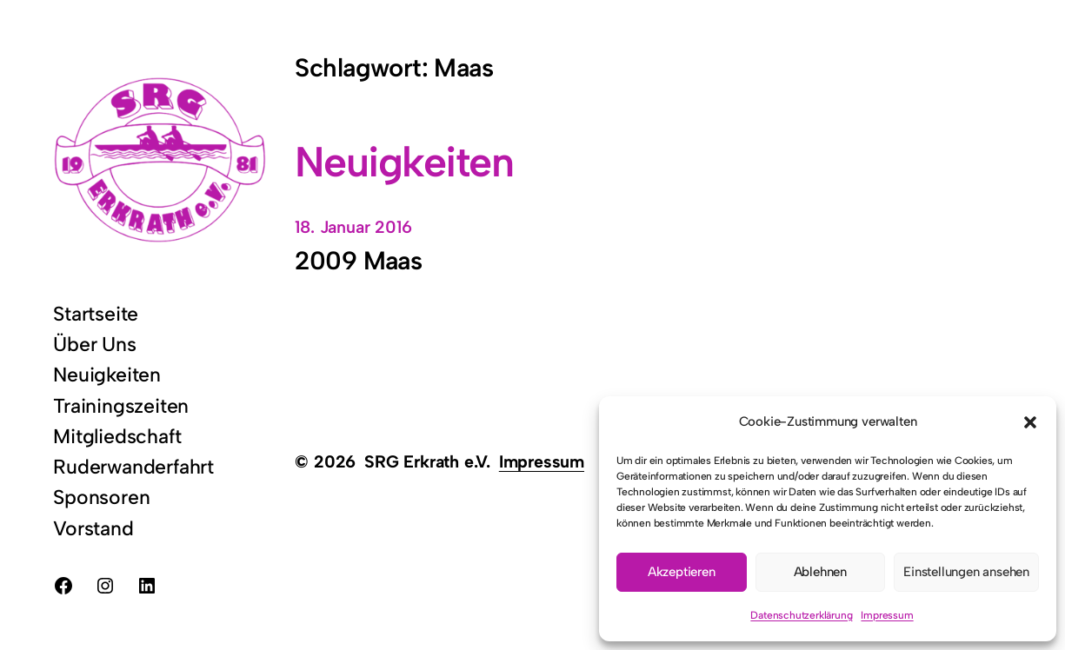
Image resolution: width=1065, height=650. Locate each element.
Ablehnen (820, 572)
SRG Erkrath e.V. (427, 461)
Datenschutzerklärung (801, 615)
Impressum (887, 615)
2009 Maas (358, 260)
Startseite (95, 314)
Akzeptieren (682, 572)
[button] (1030, 422)
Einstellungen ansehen (966, 572)
